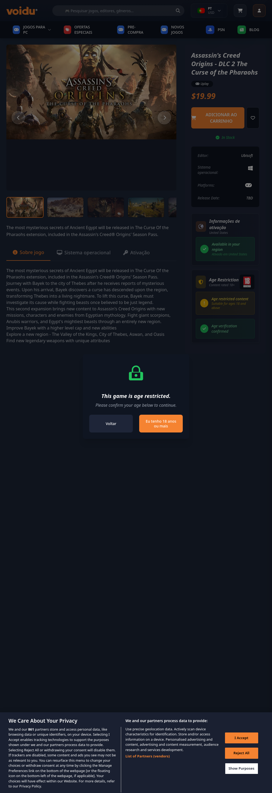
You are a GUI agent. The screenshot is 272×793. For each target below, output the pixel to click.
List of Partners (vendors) (147, 763)
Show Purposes (241, 776)
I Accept (241, 745)
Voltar (111, 423)
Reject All (241, 760)
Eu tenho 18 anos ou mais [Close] (161, 423)
